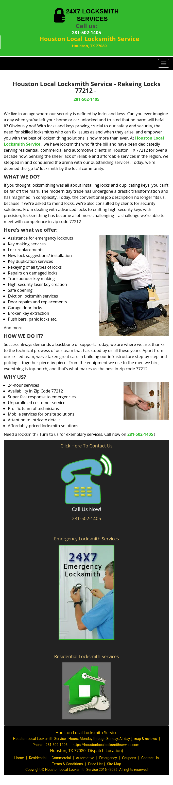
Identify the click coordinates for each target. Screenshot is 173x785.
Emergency (108, 758)
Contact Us (150, 758)
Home (19, 758)
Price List (95, 764)
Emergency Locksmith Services (86, 539)
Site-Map (114, 764)
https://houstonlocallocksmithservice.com (106, 745)
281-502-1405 (86, 32)
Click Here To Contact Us (86, 446)
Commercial (61, 758)
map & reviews (146, 739)
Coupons (129, 758)
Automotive (85, 758)
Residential (37, 758)
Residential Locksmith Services (86, 656)
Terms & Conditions (67, 764)
